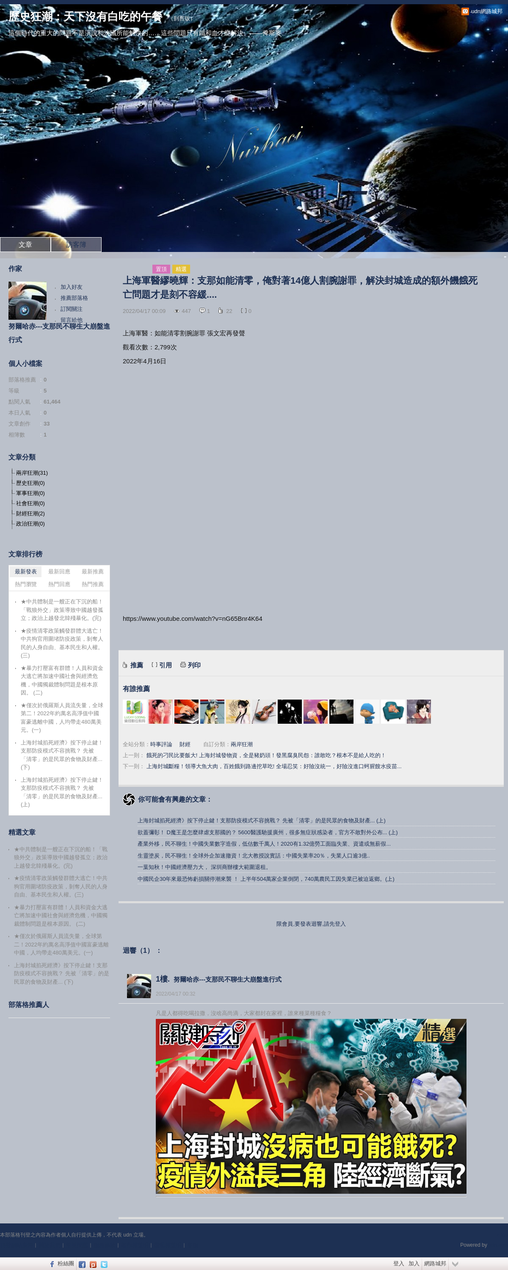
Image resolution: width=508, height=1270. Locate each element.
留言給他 (72, 320)
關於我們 (50, 1245)
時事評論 (161, 744)
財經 (184, 744)
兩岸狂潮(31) (32, 473)
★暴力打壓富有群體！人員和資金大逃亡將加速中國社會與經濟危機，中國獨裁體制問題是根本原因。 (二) (62, 680)
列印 (194, 665)
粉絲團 (66, 1263)
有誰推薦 (136, 688)
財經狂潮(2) (30, 513)
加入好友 (72, 287)
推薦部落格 (74, 298)
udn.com (498, 1245)
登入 (398, 1263)
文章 (25, 244)
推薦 (136, 665)
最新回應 (59, 571)
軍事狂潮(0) (30, 493)
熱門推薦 (93, 584)
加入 (414, 1263)
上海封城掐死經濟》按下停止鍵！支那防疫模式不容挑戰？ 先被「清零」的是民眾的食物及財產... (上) (262, 820)
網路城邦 (435, 1263)
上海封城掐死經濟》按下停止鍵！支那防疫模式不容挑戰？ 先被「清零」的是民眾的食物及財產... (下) (62, 755)
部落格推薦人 (28, 1004)
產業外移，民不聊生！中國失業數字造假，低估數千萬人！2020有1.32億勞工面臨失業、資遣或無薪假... (264, 844)
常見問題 (77, 1245)
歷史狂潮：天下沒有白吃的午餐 (85, 16)
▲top (502, 1235)
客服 (192, 1245)
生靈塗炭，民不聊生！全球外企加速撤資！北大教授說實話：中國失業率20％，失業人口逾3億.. (254, 855)
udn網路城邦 (486, 11)
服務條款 (105, 1245)
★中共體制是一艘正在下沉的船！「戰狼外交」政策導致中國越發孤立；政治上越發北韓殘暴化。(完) (62, 609)
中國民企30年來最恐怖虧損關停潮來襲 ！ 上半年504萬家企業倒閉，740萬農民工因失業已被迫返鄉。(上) (266, 879)
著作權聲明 (135, 1245)
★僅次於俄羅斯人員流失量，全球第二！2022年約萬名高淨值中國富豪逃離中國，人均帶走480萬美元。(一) (62, 717)
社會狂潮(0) (30, 503)
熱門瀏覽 (26, 584)
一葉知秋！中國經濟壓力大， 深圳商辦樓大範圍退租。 (204, 867)
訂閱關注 (72, 309)
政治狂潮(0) (30, 523)
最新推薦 (93, 571)
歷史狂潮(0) (30, 483)
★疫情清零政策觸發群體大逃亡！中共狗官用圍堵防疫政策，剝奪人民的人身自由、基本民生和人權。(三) (62, 643)
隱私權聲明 (168, 1245)
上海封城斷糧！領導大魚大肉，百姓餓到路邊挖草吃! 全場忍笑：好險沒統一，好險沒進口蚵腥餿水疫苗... (274, 766)
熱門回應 (59, 584)
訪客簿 (76, 244)
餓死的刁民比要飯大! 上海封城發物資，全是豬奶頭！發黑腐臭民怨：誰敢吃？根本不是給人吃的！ (266, 755)
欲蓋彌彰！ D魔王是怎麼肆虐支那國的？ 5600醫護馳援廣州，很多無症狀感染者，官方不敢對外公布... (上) (268, 832)
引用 (165, 665)
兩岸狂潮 (242, 744)
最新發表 (26, 571)
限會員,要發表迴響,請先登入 (310, 924)
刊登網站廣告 (16, 1245)
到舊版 (182, 18)
